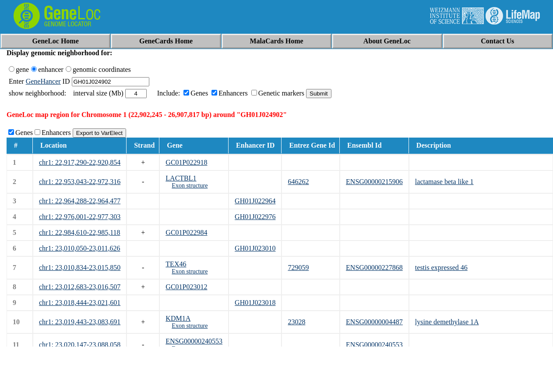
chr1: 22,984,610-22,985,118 (79, 232)
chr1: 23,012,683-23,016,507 (79, 287)
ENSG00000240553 (194, 341)
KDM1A (178, 318)
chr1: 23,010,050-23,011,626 (79, 248)
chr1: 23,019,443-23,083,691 (79, 322)
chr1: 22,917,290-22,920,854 (79, 162)
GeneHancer (43, 81)
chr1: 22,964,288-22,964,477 (79, 201)
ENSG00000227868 (374, 267)
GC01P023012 (186, 287)
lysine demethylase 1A (447, 322)
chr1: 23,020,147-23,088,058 (79, 344)
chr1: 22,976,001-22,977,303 (79, 216)
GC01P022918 (186, 162)
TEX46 (176, 264)
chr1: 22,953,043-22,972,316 (79, 181)
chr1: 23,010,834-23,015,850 (79, 267)
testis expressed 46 (441, 267)
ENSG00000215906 (374, 181)
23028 (296, 322)
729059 (298, 267)
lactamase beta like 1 (444, 181)
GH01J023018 (255, 302)
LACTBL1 (181, 178)
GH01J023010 (255, 248)
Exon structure (190, 185)
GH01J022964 (255, 201)
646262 (298, 181)
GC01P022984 (186, 232)
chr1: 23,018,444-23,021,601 (79, 302)
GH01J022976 (255, 216)
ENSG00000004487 (374, 322)
